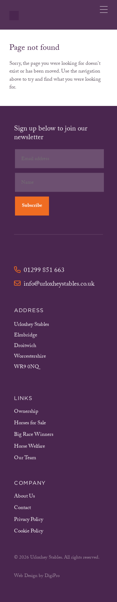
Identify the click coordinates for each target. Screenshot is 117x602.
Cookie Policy (28, 532)
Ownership (26, 412)
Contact (22, 509)
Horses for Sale (30, 424)
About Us (24, 497)
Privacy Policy (28, 521)
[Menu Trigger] (104, 9)
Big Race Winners (33, 436)
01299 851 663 (39, 271)
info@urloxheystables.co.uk (54, 285)
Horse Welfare (29, 447)
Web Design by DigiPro (37, 577)
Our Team (25, 459)
